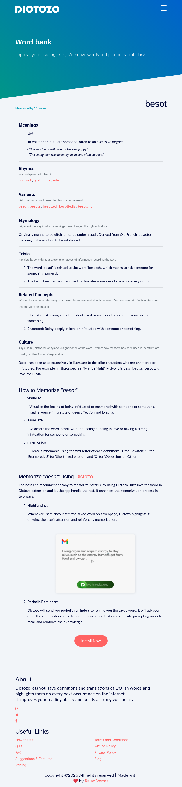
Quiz (18, 746)
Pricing (20, 765)
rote (56, 180)
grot (37, 180)
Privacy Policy (105, 752)
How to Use (24, 740)
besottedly (67, 206)
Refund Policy (105, 746)
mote (46, 180)
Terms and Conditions (111, 740)
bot (21, 180)
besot (23, 206)
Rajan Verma (97, 780)
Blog (97, 759)
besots (35, 206)
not (28, 180)
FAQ (18, 752)
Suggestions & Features (33, 759)
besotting (85, 206)
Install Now (91, 641)
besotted (50, 206)
